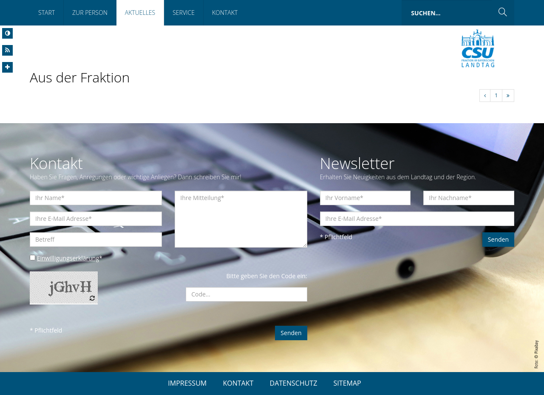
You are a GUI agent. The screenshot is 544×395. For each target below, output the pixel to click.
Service (184, 12)
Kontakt (225, 12)
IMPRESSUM (187, 383)
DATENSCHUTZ (293, 383)
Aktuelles (140, 12)
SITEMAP (347, 383)
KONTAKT (238, 383)
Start (46, 12)
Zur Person (90, 12)
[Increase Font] (7, 67)
